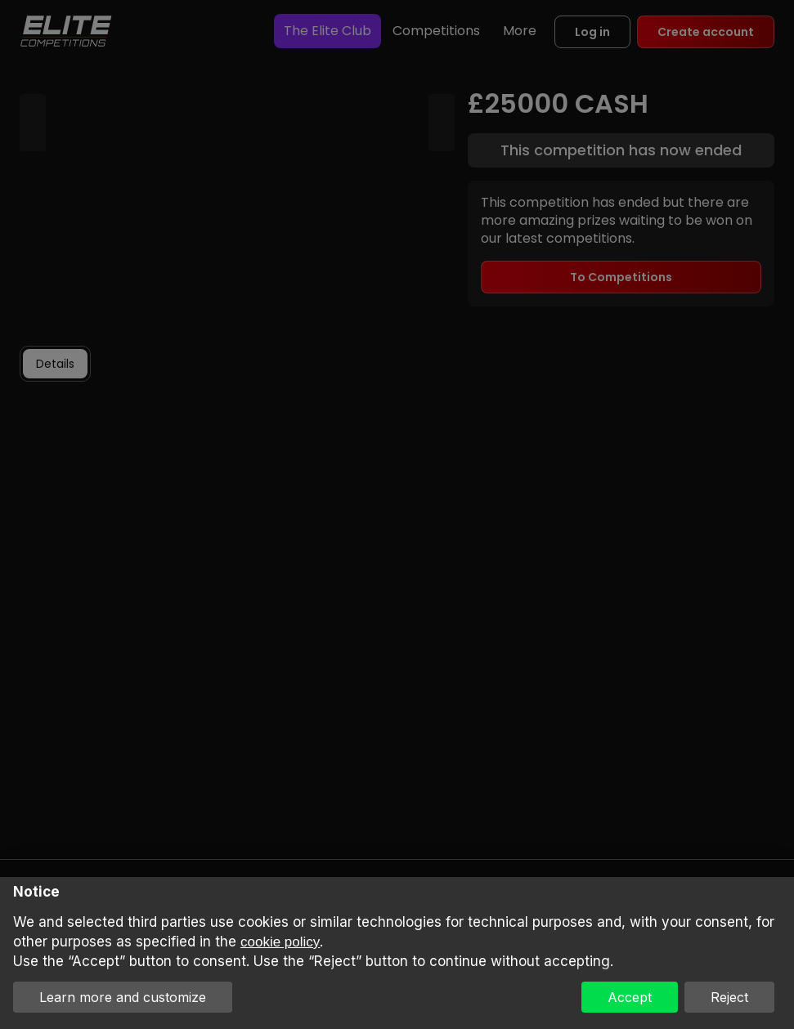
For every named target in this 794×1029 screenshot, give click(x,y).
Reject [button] (729, 997)
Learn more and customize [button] (122, 997)
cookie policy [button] (280, 942)
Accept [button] (630, 997)
